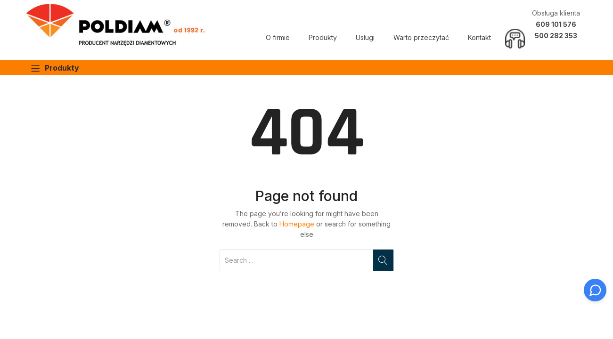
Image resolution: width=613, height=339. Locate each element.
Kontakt (479, 37)
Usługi (365, 37)
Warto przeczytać (421, 37)
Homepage (296, 224)
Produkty (323, 37)
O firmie (278, 37)
